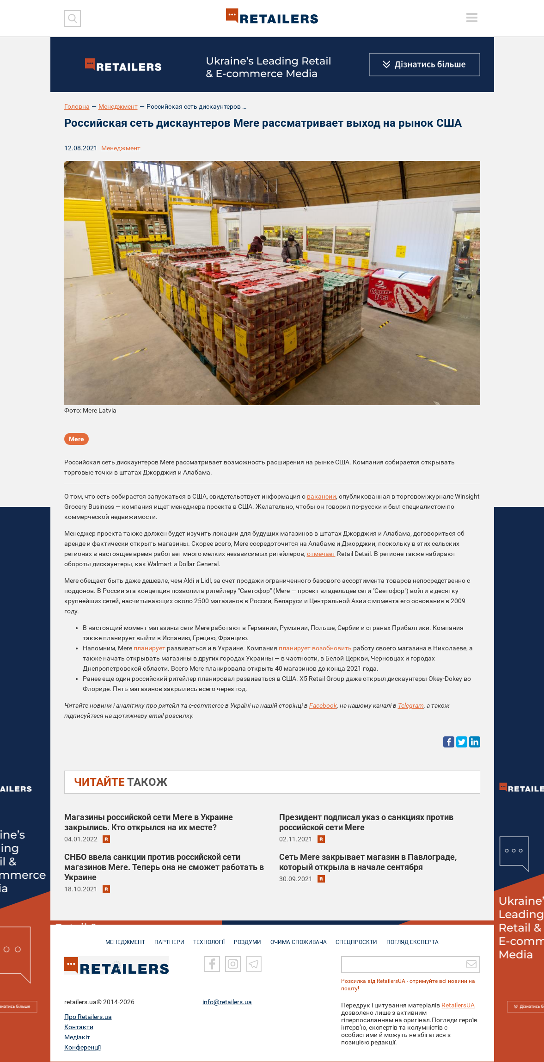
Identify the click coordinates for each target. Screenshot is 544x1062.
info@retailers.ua (227, 1002)
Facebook (323, 705)
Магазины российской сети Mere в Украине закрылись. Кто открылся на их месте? (148, 822)
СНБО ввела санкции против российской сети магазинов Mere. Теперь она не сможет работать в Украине (164, 867)
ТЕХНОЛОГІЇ (207, 938)
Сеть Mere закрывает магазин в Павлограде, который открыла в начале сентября (368, 862)
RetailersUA (458, 1005)
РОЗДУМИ (247, 938)
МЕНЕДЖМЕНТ (121, 938)
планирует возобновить (315, 648)
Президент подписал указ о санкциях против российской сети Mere (366, 822)
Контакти (78, 1027)
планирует (149, 648)
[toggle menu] (472, 17)
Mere (76, 439)
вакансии (321, 496)
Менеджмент (118, 106)
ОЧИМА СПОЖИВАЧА (300, 938)
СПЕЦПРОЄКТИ (359, 938)
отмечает (321, 553)
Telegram (411, 705)
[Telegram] (254, 965)
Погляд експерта (417, 938)
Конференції (82, 1047)
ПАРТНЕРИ (166, 938)
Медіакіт (77, 1037)
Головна (77, 106)
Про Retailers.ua (88, 1017)
